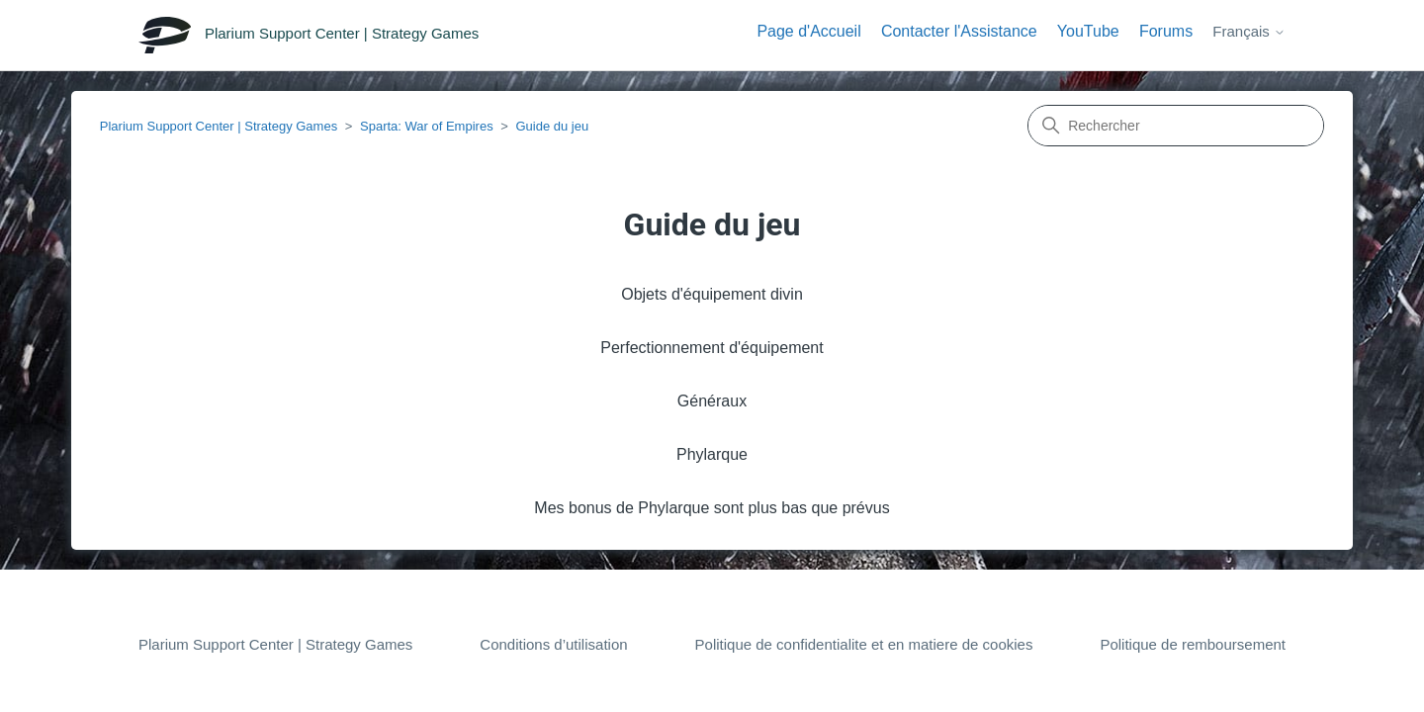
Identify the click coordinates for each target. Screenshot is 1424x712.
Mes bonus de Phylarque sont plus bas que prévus (711, 507)
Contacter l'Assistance (959, 31)
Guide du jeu (551, 126)
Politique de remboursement (1193, 644)
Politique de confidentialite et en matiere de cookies (864, 644)
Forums (1166, 31)
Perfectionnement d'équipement (711, 347)
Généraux (712, 401)
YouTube (1088, 31)
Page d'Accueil (808, 31)
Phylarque (712, 454)
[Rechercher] (1175, 125)
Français (1249, 31)
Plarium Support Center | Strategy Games (218, 126)
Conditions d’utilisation (553, 644)
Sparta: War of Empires (426, 126)
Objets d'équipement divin (712, 294)
